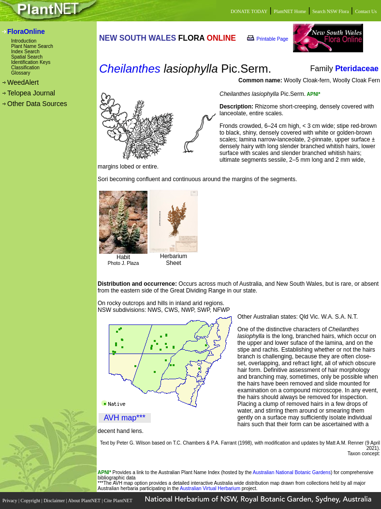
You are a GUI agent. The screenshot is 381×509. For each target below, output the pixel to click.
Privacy (10, 500)
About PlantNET (85, 500)
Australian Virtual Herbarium (210, 488)
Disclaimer (55, 500)
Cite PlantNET (118, 500)
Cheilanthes (130, 68)
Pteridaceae (357, 68)
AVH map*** (125, 418)
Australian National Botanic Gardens (292, 472)
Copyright (31, 500)
